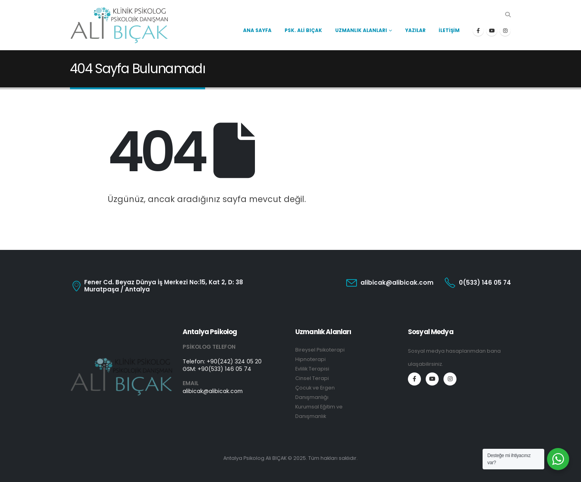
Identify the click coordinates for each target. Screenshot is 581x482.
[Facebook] (478, 30)
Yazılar (415, 30)
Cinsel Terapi (312, 378)
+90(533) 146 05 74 (224, 369)
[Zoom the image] (121, 361)
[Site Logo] (119, 25)
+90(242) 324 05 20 (234, 361)
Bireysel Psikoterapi (320, 349)
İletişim (449, 30)
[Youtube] (491, 30)
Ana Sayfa (257, 30)
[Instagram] (505, 30)
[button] (507, 14)
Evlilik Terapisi (312, 368)
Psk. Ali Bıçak (303, 30)
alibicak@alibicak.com (213, 391)
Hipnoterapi (310, 359)
